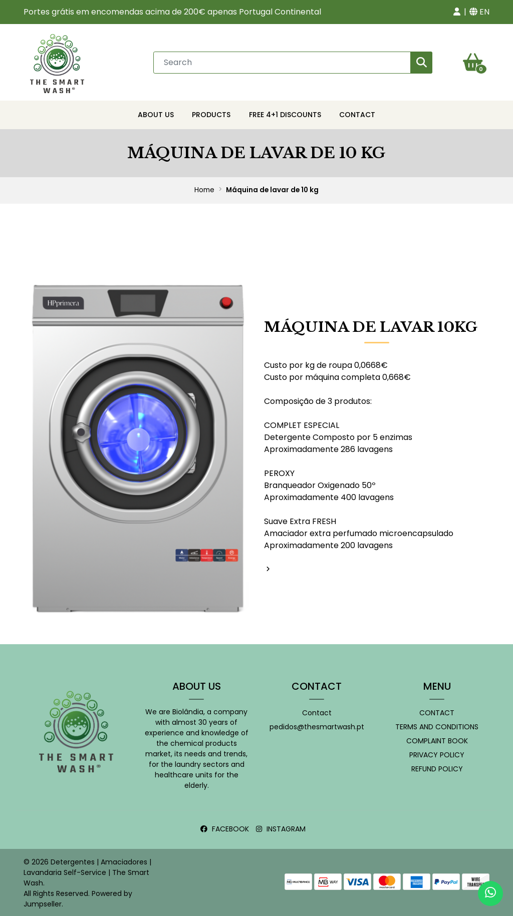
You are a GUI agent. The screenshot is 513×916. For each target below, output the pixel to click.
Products (211, 113)
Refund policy (437, 767)
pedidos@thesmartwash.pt (317, 725)
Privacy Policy (436, 753)
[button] (456, 12)
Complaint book (437, 739)
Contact (357, 113)
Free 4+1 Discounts (285, 113)
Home (204, 188)
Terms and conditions (436, 725)
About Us (156, 113)
